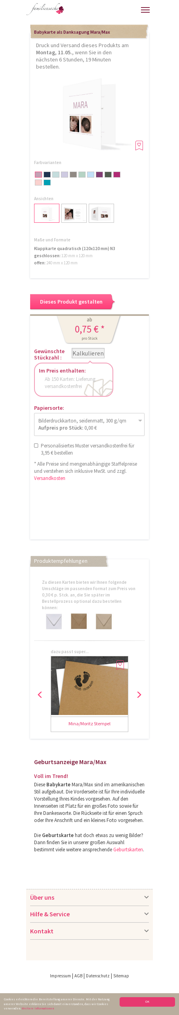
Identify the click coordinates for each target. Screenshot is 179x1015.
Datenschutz (98, 976)
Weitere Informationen (38, 1009)
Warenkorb (118, 9)
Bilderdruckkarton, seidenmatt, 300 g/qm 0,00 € (82, 424)
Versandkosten (49, 478)
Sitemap (121, 976)
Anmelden (101, 11)
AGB (78, 976)
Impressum (60, 976)
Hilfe (78, 12)
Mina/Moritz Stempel (89, 723)
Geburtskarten (128, 849)
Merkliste (133, 9)
